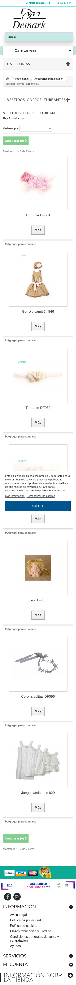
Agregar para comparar (21, 244)
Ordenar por (10, 128)
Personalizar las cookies (41, 495)
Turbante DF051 (38, 215)
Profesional (22, 78)
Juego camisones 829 (38, 793)
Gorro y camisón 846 (38, 311)
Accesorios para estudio (48, 78)
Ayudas (15, 946)
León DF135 (38, 600)
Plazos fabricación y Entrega (30, 931)
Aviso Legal (18, 915)
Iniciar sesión (64, 3)
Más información (15, 495)
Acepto (38, 506)
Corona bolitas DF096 (38, 696)
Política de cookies (23, 925)
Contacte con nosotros (38, 3)
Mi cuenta (15, 964)
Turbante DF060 (38, 408)
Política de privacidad (25, 920)
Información (19, 906)
